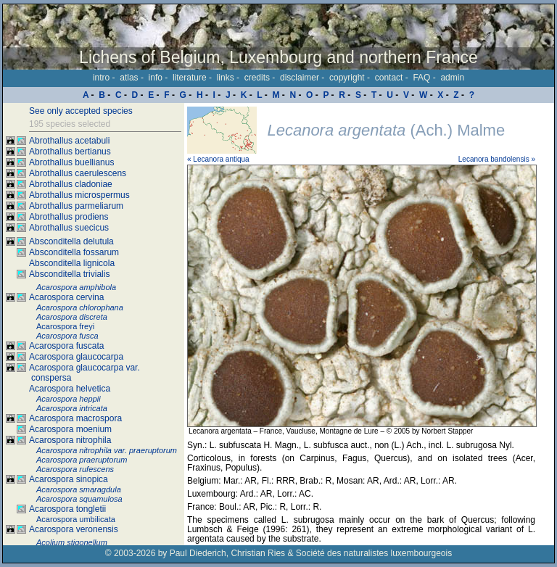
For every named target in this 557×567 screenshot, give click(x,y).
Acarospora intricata (71, 408)
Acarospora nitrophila (70, 440)
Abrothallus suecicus (69, 228)
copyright (347, 78)
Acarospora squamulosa (79, 498)
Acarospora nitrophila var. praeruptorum (106, 450)
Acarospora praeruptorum (81, 459)
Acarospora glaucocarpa (76, 357)
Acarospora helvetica (69, 389)
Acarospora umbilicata (75, 519)
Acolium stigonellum (71, 542)
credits (257, 78)
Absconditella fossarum (74, 252)
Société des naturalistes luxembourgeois (374, 553)
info (155, 78)
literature (190, 78)
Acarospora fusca (67, 335)
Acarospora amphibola (76, 287)
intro (101, 78)
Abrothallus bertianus (70, 151)
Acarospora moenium (70, 429)
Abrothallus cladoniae (70, 184)
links (225, 78)
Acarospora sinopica (68, 479)
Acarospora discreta (71, 317)
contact (389, 78)
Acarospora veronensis (73, 529)
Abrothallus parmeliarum (76, 206)
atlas (129, 78)
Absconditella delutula (71, 241)
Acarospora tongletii (67, 509)
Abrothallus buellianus (71, 162)
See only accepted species (81, 111)
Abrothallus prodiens (68, 217)
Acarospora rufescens (75, 469)
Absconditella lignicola (72, 263)
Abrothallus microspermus (79, 195)
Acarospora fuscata (66, 346)
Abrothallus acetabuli (69, 141)
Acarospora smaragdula (78, 489)
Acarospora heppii (68, 398)
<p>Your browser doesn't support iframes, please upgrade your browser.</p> (369, 324)
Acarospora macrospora (75, 418)
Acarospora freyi (65, 326)
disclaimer (299, 78)
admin (452, 78)
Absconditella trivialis (69, 274)
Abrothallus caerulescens (77, 173)
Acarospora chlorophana (79, 307)
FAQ (421, 78)
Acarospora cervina (66, 297)
